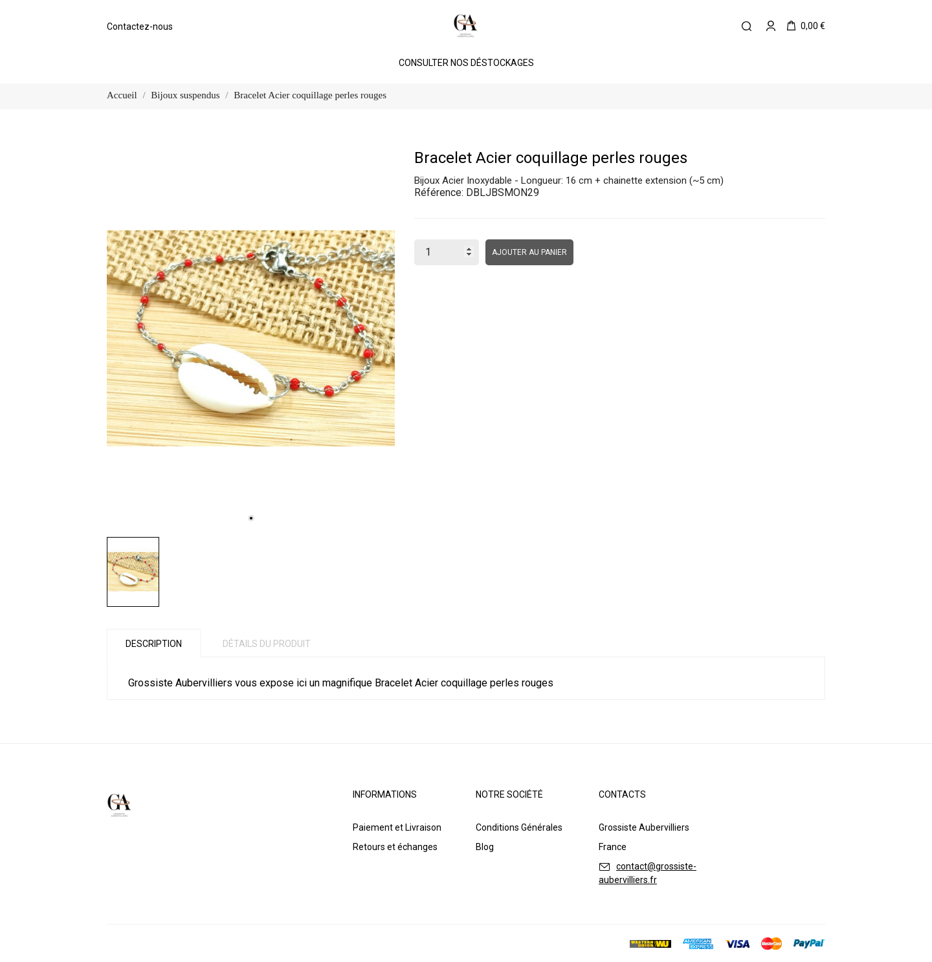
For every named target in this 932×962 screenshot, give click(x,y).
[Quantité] (446, 252)
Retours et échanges (395, 847)
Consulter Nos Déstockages (466, 63)
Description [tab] (154, 644)
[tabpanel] (251, 338)
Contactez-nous (140, 26)
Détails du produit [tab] (267, 644)
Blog (485, 847)
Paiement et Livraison (397, 827)
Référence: (438, 192)
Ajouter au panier (529, 252)
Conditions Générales (519, 827)
